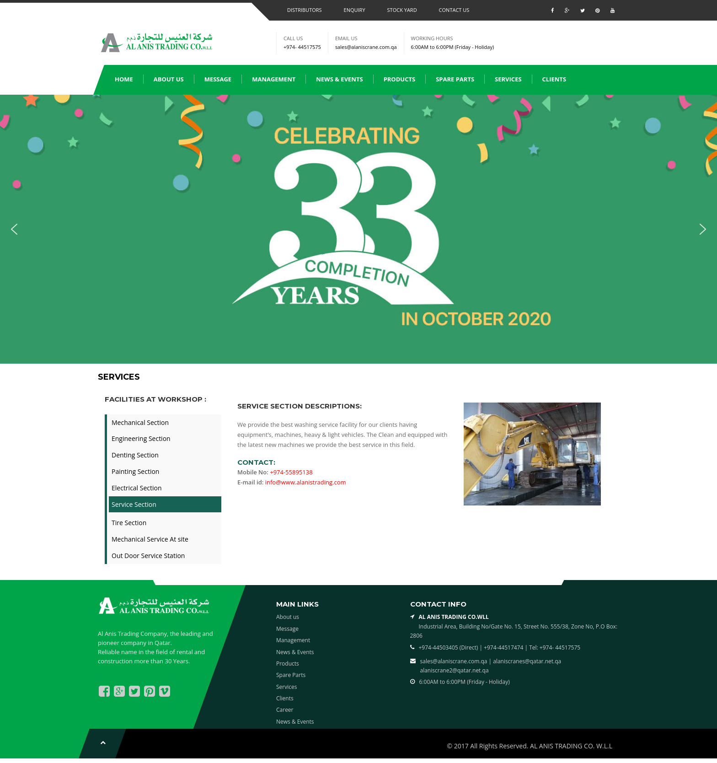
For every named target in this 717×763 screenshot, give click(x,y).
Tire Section (129, 522)
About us (169, 79)
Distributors (304, 9)
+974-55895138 (291, 472)
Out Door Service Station (148, 555)
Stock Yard (402, 9)
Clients (554, 79)
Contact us (454, 9)
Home (124, 79)
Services (508, 79)
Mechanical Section (140, 422)
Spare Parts (455, 79)
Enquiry (354, 9)
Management (273, 79)
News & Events (339, 79)
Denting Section (135, 455)
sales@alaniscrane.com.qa (366, 46)
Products (400, 79)
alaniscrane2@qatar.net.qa (454, 670)
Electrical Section (137, 488)
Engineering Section (141, 438)
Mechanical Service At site (150, 539)
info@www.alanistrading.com (305, 482)
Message (218, 79)
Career (285, 710)
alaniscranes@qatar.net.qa (527, 661)
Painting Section (135, 471)
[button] (14, 229)
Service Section (134, 504)
